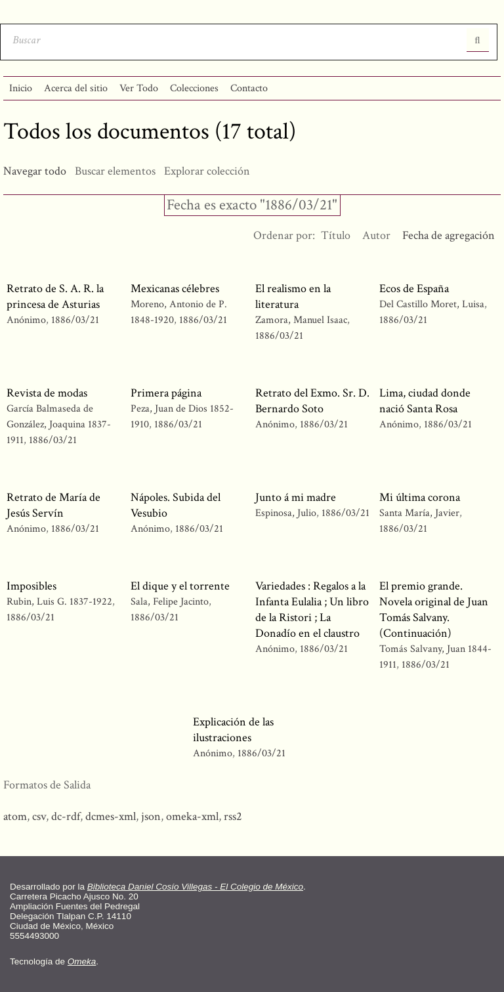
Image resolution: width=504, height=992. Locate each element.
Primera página (166, 392)
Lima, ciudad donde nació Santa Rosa (425, 400)
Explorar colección (207, 171)
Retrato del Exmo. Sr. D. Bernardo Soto (312, 400)
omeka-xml (192, 816)
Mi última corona (419, 497)
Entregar (478, 40)
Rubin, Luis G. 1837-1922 (59, 602)
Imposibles (31, 585)
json (151, 816)
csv (39, 816)
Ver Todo (138, 88)
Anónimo (26, 320)
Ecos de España (414, 288)
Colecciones (194, 88)
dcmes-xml (110, 816)
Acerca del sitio (76, 88)
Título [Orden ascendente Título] (335, 235)
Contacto (249, 88)
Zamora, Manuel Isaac (302, 320)
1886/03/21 (75, 320)
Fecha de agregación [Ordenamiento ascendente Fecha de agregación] (448, 235)
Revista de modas (47, 392)
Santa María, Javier (420, 513)
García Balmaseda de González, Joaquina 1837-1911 (59, 424)
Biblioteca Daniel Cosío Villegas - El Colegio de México (195, 887)
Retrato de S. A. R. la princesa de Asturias (55, 296)
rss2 (233, 816)
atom (15, 816)
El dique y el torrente (180, 585)
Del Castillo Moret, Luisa (431, 304)
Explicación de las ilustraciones (233, 729)
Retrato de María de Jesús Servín (53, 505)
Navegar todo (34, 171)
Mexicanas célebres (175, 288)
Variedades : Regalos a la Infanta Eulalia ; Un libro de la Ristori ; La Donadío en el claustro (312, 609)
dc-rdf (65, 816)
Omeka (82, 961)
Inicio (20, 88)
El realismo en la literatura (293, 296)
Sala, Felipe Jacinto (170, 602)
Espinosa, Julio (285, 513)
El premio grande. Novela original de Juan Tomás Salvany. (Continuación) (433, 609)
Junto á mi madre (295, 497)
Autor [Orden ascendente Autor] (376, 235)
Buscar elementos (115, 171)
